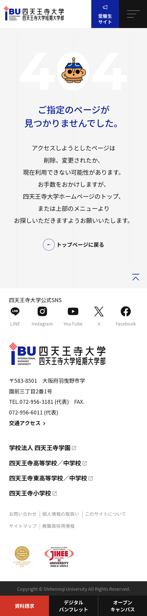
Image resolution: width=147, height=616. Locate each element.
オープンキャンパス (122, 606)
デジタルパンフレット (73, 606)
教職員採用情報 (58, 525)
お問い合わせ (23, 513)
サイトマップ (23, 525)
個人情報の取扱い (60, 513)
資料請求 (24, 605)
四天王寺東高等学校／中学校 (48, 478)
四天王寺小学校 (30, 493)
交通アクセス (28, 423)
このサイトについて (105, 513)
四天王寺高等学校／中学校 (45, 462)
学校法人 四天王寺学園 (39, 447)
